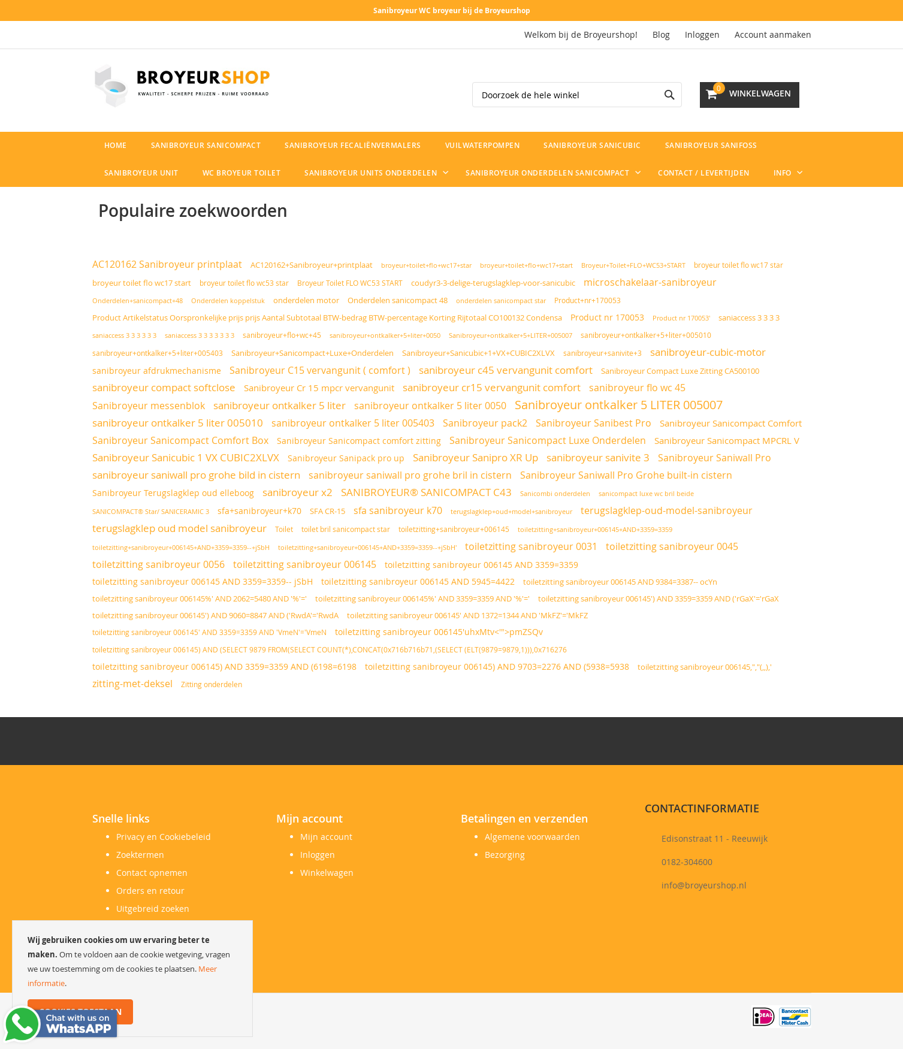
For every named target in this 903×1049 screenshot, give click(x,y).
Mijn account (326, 836)
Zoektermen (140, 854)
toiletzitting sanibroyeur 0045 (672, 546)
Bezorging (505, 854)
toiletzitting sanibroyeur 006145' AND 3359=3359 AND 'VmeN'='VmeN (209, 632)
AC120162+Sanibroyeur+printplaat (311, 264)
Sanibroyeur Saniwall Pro (714, 457)
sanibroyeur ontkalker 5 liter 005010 (177, 423)
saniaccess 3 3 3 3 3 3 (124, 335)
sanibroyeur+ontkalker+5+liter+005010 (646, 335)
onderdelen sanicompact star (501, 300)
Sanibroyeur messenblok (148, 406)
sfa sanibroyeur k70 (398, 510)
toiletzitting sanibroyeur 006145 (304, 564)
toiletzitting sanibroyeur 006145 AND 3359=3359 (481, 564)
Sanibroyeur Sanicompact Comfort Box (180, 440)
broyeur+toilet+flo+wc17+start (526, 265)
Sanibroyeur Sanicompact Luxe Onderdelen (547, 440)
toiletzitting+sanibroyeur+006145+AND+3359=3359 (595, 529)
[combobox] (577, 94)
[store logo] (182, 85)
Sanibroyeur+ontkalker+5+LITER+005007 (510, 335)
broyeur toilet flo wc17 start (141, 283)
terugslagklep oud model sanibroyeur (179, 528)
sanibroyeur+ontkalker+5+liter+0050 (385, 335)
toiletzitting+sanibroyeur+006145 (453, 529)
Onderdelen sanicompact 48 (398, 300)
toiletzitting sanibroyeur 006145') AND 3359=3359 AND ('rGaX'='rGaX (658, 598)
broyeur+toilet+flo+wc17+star (426, 265)
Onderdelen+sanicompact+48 (137, 301)
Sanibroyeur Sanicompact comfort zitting (359, 440)
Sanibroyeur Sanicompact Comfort (731, 423)
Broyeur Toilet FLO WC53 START (350, 283)
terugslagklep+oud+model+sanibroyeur (511, 511)
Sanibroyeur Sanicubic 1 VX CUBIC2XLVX (185, 457)
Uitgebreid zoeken (152, 908)
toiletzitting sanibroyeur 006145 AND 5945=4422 (418, 581)
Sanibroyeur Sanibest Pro (593, 423)
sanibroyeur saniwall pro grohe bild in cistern (196, 475)
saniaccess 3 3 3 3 (749, 317)
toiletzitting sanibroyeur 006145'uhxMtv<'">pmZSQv (439, 632)
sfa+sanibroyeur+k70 (259, 511)
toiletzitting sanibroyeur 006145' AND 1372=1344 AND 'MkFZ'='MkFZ (467, 615)
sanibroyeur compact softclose (163, 387)
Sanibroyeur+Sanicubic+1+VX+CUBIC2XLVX (478, 352)
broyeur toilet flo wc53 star (244, 283)
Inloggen (702, 34)
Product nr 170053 (607, 317)
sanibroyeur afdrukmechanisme (156, 370)
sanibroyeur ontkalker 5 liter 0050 (430, 405)
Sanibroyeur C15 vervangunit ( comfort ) (319, 370)
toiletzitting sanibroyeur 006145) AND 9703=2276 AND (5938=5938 (497, 666)
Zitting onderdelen (211, 684)
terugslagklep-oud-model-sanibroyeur (667, 510)
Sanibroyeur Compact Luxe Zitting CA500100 (680, 370)
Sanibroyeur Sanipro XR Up (475, 457)
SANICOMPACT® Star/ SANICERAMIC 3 (150, 511)
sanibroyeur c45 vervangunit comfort (506, 370)
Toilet (284, 529)
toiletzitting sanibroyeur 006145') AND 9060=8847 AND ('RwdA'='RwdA (215, 615)
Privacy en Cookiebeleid (163, 836)
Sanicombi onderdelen (555, 493)
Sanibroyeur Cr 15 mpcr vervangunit (319, 388)
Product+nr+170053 (587, 300)
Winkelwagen (327, 872)
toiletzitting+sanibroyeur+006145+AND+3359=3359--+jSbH (181, 547)
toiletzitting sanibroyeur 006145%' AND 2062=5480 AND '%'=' (199, 598)
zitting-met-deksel (132, 683)
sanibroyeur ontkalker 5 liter (279, 405)
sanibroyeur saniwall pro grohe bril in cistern (410, 475)
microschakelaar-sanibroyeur (650, 282)
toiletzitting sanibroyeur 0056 (158, 564)
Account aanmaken (773, 34)
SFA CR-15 (327, 511)
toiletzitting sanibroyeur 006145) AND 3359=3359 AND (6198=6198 (224, 666)
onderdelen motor (306, 300)
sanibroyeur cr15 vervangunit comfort (492, 387)
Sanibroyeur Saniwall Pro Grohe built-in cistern (626, 475)
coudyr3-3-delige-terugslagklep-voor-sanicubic (493, 283)
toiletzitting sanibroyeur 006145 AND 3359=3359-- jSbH (202, 581)
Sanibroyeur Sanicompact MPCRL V (726, 440)
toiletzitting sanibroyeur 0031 (531, 546)
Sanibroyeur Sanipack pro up (346, 458)
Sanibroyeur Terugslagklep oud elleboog (173, 492)
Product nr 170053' (681, 318)
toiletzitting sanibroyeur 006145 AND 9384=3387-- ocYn (620, 581)
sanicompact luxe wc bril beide (646, 493)
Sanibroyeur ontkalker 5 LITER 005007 (619, 405)
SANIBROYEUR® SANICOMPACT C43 (426, 492)
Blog (661, 34)
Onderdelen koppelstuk (228, 300)
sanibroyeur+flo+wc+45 (282, 335)
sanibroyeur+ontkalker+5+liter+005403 (157, 353)
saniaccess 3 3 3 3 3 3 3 (199, 335)
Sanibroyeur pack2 (485, 423)
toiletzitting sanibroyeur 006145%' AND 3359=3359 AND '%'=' (422, 598)
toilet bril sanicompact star (345, 529)
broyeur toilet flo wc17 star (738, 265)
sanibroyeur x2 (297, 492)
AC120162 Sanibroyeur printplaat (167, 264)
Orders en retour (150, 890)
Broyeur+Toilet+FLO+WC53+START (633, 265)
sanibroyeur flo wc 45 (637, 387)
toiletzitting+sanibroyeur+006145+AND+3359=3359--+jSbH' (367, 547)
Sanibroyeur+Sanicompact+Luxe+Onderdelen (312, 352)
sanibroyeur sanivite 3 (598, 457)
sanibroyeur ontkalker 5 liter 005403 (352, 423)
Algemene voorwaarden (532, 836)
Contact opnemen (152, 872)
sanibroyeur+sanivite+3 (602, 353)
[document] (132, 978)
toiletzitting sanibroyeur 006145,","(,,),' (705, 666)
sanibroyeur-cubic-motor (708, 352)
